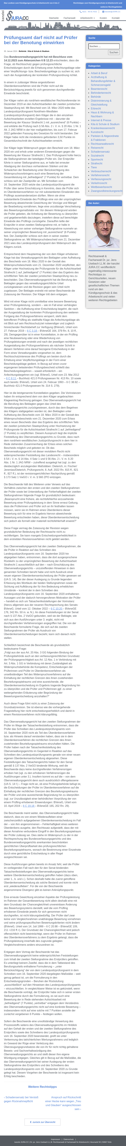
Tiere (94, 167)
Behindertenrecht (101, 92)
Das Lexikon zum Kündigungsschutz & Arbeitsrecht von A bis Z (31, 3)
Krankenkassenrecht (103, 128)
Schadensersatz (100, 151)
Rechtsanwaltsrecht (102, 143)
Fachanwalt (69, 18)
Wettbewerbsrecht (101, 187)
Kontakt (116, 18)
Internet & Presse (101, 120)
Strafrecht (96, 163)
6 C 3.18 (32, 330)
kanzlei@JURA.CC (112, 12)
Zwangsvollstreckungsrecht (107, 191)
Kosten (103, 18)
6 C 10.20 (57, 608)
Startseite (54, 18)
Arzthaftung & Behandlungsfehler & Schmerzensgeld (103, 81)
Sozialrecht (97, 155)
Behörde (22, 51)
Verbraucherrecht (101, 171)
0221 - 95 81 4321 (89, 12)
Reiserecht (97, 147)
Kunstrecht (97, 132)
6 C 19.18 (29, 806)
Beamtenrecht (99, 88)
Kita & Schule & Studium (38, 51)
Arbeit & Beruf (99, 73)
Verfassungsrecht (101, 179)
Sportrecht (97, 159)
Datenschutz (68, 1139)
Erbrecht (96, 108)
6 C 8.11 (11, 378)
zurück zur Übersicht (42, 1122)
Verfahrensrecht (100, 175)
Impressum (55, 1139)
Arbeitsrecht (87, 18)
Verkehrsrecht (99, 183)
